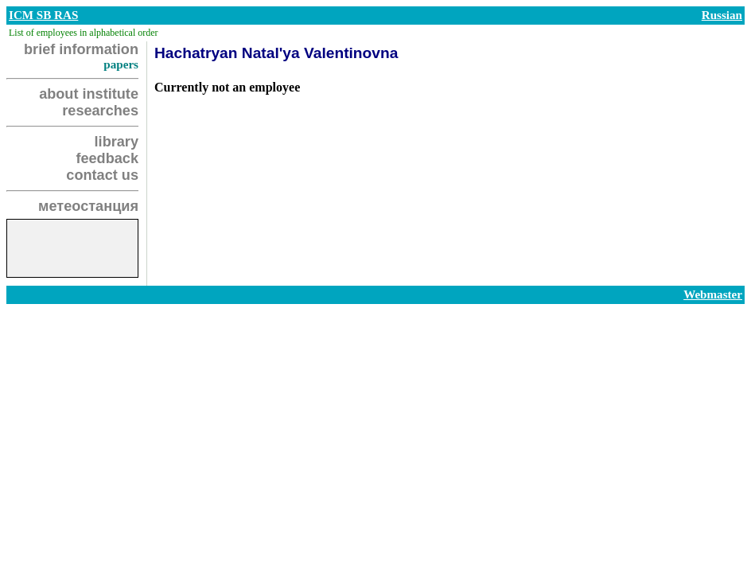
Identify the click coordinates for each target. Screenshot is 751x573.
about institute (88, 94)
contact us (102, 175)
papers (120, 64)
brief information (81, 49)
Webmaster (712, 294)
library (116, 142)
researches (100, 111)
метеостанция (88, 206)
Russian (722, 15)
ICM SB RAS (43, 15)
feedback (107, 158)
